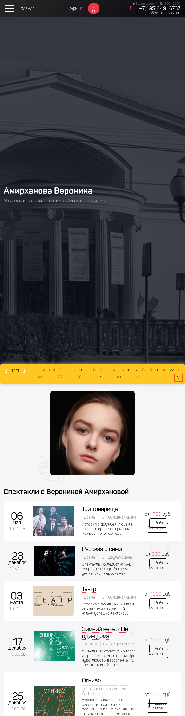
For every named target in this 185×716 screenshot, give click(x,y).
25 (59, 377)
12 (100, 370)
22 (171, 370)
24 (40, 377)
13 (107, 370)
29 (138, 377)
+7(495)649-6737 (159, 8)
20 (157, 370)
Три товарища (100, 509)
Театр (89, 589)
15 (122, 370)
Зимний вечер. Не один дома (105, 632)
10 (87, 370)
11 (94, 370)
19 (150, 370)
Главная (26, 8)
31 (178, 378)
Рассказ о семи (102, 549)
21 (164, 370)
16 (128, 370)
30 (158, 377)
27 (99, 377)
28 (118, 377)
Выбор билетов (158, 525)
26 (79, 377)
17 (135, 370)
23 (179, 370)
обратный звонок (165, 13)
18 (142, 370)
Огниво (91, 680)
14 (114, 370)
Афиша (76, 8)
